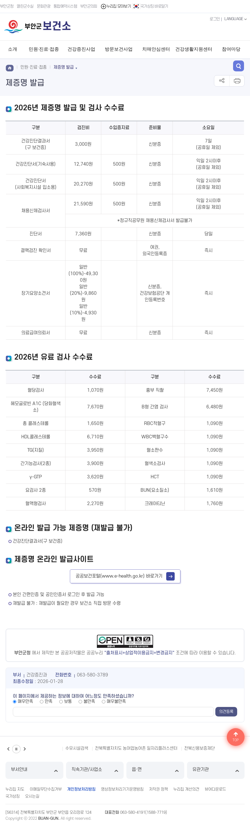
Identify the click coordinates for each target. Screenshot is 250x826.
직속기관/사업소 (95, 770)
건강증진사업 (81, 49)
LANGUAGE (236, 19)
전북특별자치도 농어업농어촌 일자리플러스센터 (136, 748)
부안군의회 (88, 6)
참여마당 (231, 49)
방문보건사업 (119, 49)
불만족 (89, 701)
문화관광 (43, 6)
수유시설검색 (76, 748)
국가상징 (12, 796)
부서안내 (34, 770)
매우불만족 (116, 701)
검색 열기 (238, 65)
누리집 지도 (14, 789)
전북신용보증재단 (199, 748)
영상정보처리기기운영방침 (122, 789)
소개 (12, 49)
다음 (24, 749)
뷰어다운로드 (215, 789)
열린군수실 (25, 6)
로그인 (215, 19)
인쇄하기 (236, 80)
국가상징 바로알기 (150, 6)
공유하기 (221, 80)
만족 (48, 701)
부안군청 (6, 6)
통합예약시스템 (65, 6)
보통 (68, 701)
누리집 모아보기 (115, 6)
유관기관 (215, 770)
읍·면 (155, 770)
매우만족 (25, 701)
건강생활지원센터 (193, 49)
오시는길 (32, 796)
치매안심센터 (156, 49)
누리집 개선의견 (186, 789)
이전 (8, 749)
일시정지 (16, 749)
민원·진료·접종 (44, 49)
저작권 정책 (158, 789)
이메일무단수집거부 (46, 789)
